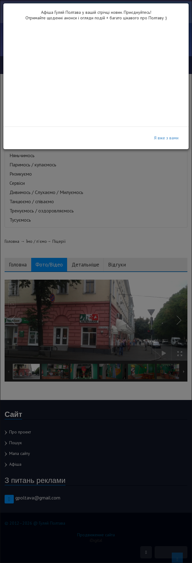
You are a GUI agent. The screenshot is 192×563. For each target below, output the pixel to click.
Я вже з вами (166, 138)
